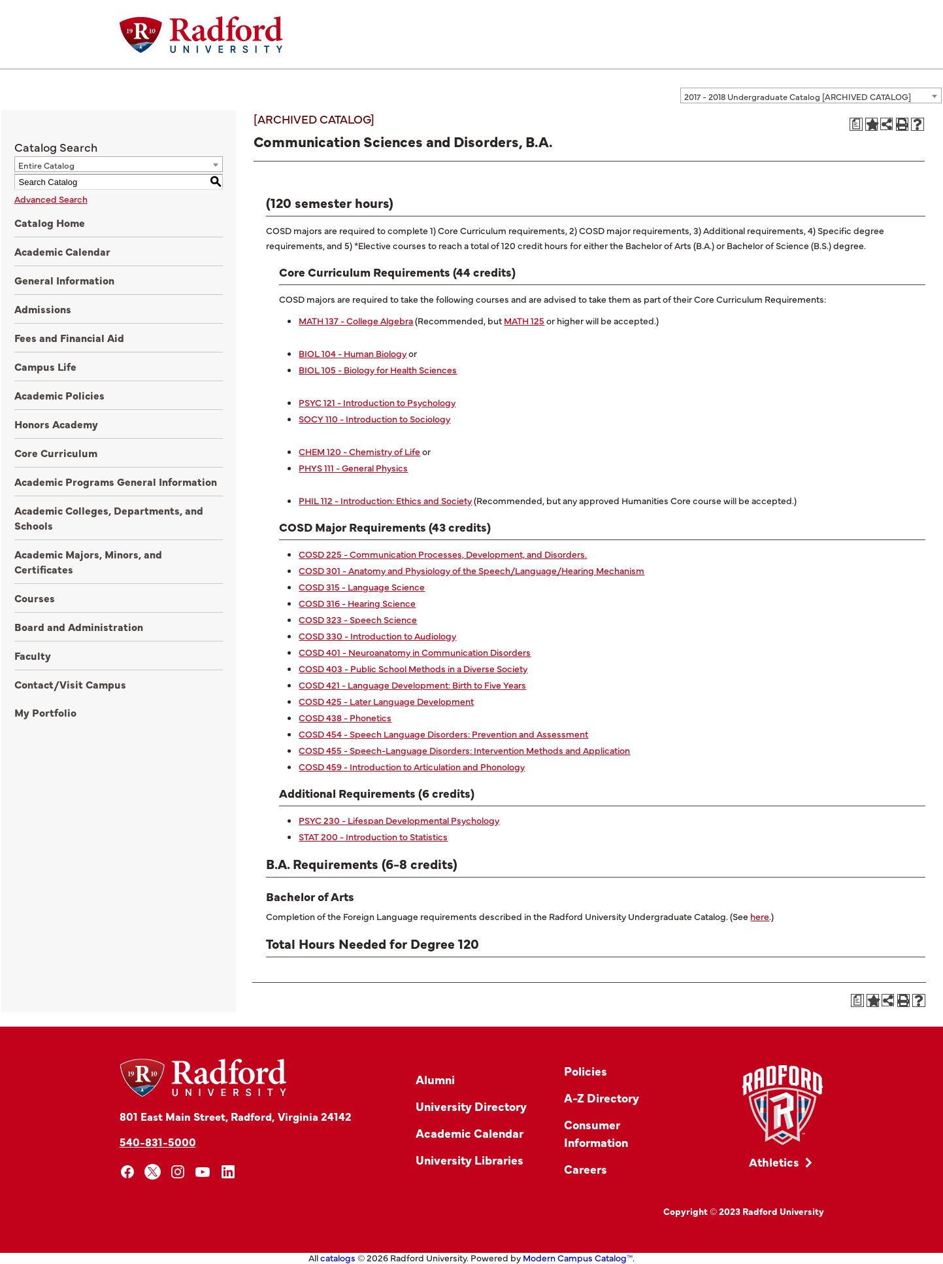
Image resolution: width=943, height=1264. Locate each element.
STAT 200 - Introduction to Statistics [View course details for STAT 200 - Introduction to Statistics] (373, 836)
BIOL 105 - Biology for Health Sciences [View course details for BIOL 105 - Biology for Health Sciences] (378, 369)
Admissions (42, 308)
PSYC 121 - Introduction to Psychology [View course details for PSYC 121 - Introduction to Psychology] (377, 402)
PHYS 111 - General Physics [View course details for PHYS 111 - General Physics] (353, 467)
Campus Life (45, 366)
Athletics (774, 1161)
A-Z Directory (601, 1097)
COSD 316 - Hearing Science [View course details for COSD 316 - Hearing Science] (357, 602)
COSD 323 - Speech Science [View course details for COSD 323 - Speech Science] (358, 619)
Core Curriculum (55, 452)
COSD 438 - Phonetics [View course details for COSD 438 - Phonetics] (345, 717)
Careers (585, 1169)
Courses (34, 597)
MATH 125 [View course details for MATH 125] (524, 320)
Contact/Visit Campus (70, 684)
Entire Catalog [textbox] (46, 165)
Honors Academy (56, 424)
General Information (64, 280)
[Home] (201, 34)
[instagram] (178, 1172)
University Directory (471, 1106)
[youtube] (203, 1172)
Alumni (435, 1079)
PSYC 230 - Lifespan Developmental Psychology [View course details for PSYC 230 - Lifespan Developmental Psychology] (399, 820)
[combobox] (811, 95)
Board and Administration (78, 626)
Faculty (32, 655)
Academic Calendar (62, 251)
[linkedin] (228, 1172)
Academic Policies (59, 395)
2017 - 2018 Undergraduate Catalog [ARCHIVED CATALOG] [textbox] (797, 96)
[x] (152, 1172)
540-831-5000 (158, 1141)
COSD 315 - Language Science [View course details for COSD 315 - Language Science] (362, 586)
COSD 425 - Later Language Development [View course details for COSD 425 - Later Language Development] (386, 701)
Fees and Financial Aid (69, 337)
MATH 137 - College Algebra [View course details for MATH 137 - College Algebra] (356, 320)
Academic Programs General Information (115, 481)
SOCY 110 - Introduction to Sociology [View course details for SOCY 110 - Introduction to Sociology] (374, 418)
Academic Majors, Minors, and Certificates (88, 561)
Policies (585, 1071)
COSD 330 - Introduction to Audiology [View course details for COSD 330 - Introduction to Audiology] (377, 635)
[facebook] (128, 1172)
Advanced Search (51, 198)
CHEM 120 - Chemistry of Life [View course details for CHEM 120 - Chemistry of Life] (359, 451)
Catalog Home (49, 222)
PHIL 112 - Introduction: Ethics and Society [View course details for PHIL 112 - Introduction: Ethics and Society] (385, 500)
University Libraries (469, 1160)
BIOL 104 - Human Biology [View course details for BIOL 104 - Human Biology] (352, 353)
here (759, 916)
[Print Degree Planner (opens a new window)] (856, 124)
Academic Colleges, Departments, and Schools (108, 517)
